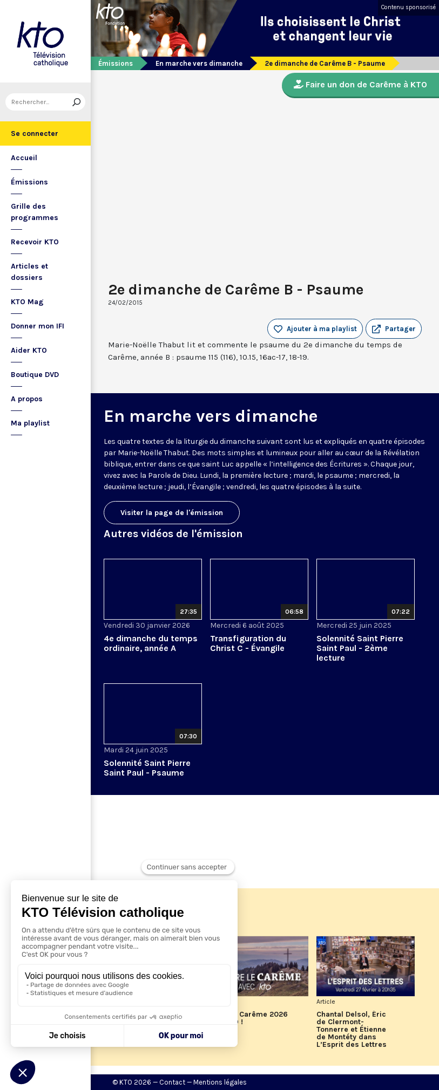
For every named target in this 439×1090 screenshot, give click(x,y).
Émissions (29, 182)
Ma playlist (30, 423)
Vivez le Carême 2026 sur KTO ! (249, 1018)
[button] (394, 329)
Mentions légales (220, 1082)
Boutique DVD (35, 374)
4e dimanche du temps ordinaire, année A (151, 643)
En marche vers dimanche (199, 63)
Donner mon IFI (37, 326)
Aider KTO (29, 350)
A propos (27, 398)
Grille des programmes (34, 212)
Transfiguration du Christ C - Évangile (248, 643)
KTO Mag (27, 301)
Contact (172, 1082)
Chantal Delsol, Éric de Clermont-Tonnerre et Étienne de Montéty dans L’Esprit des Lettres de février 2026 (351, 1029)
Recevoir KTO (35, 241)
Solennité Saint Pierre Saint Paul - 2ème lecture (359, 648)
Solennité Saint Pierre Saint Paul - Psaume (147, 768)
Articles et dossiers (29, 272)
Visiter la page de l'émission (171, 512)
